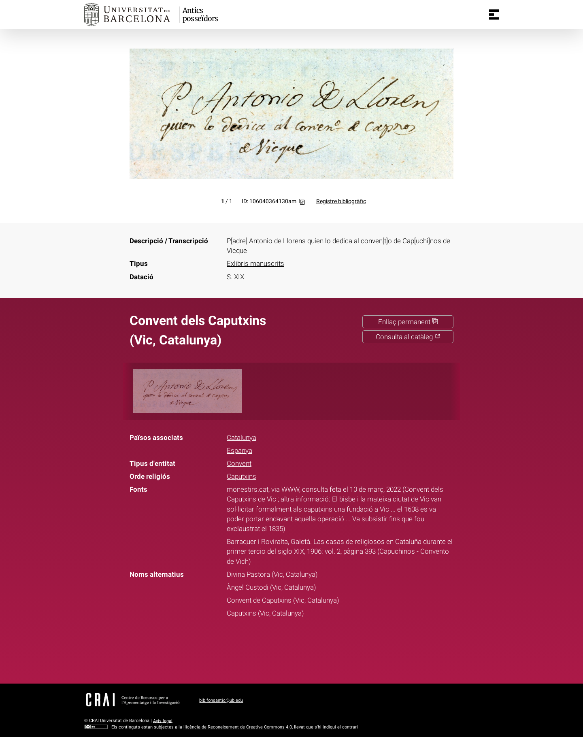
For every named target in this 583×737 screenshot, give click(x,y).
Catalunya (241, 437)
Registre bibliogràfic (341, 201)
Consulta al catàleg (408, 337)
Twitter (286, 659)
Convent (239, 463)
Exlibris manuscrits (255, 263)
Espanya (239, 450)
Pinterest (306, 659)
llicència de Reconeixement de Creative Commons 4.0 (237, 727)
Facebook (266, 659)
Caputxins (241, 476)
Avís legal (162, 720)
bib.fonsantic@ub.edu (221, 700)
